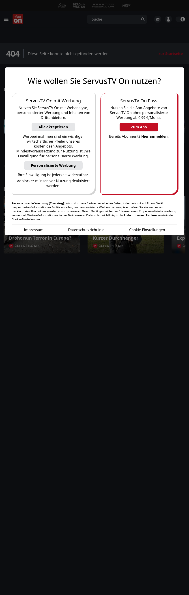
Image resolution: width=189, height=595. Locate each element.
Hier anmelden (154, 136)
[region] (94, 151)
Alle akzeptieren (53, 127)
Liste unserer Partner (140, 215)
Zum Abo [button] (139, 127)
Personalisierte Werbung (53, 165)
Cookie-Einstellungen (147, 230)
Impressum (33, 230)
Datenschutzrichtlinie (86, 230)
